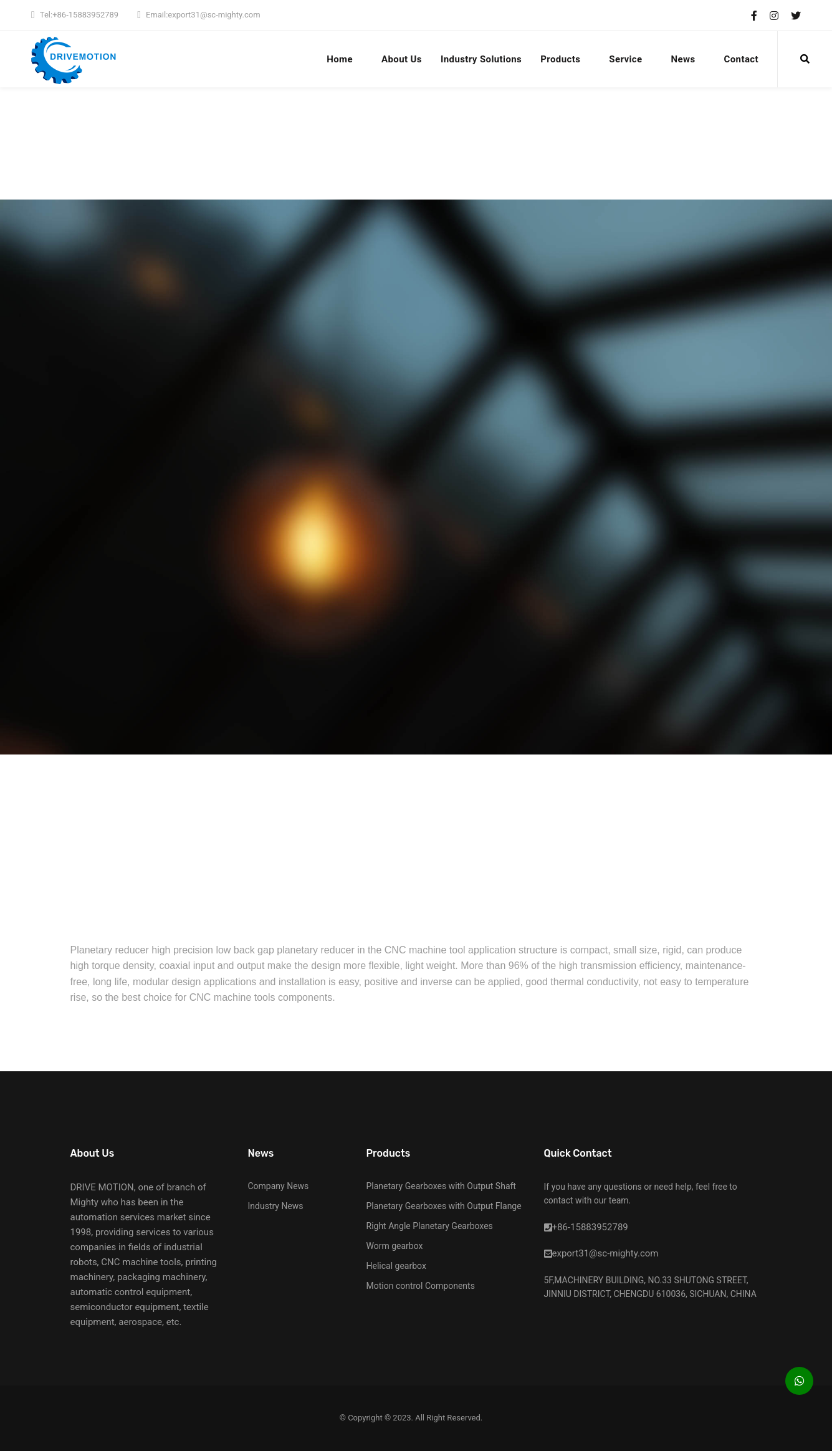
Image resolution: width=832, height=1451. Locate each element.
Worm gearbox (394, 1246)
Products (560, 59)
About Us (401, 59)
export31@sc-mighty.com (214, 14)
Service (625, 59)
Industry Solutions (481, 59)
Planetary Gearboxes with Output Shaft (441, 1186)
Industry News (276, 1206)
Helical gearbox (396, 1266)
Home (340, 59)
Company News (278, 1186)
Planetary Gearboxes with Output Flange (444, 1206)
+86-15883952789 (85, 14)
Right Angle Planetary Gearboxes (429, 1226)
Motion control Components (420, 1286)
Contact (741, 59)
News (683, 59)
